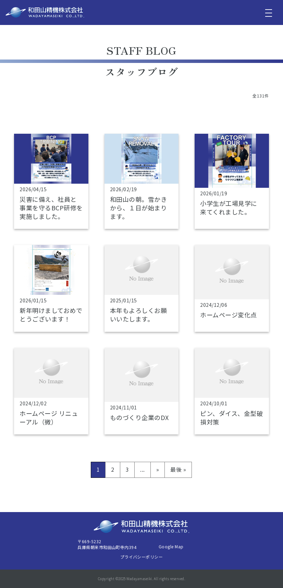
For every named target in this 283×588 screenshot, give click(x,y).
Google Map (171, 546)
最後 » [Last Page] (178, 469)
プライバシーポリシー (141, 557)
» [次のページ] (157, 469)
